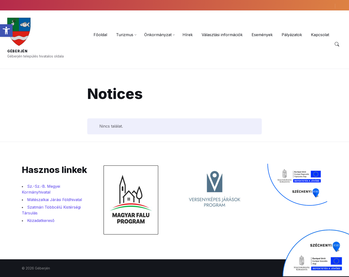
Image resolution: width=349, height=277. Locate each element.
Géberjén (17, 51)
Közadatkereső (41, 220)
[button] (6, 30)
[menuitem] (100, 34)
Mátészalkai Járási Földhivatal (54, 199)
